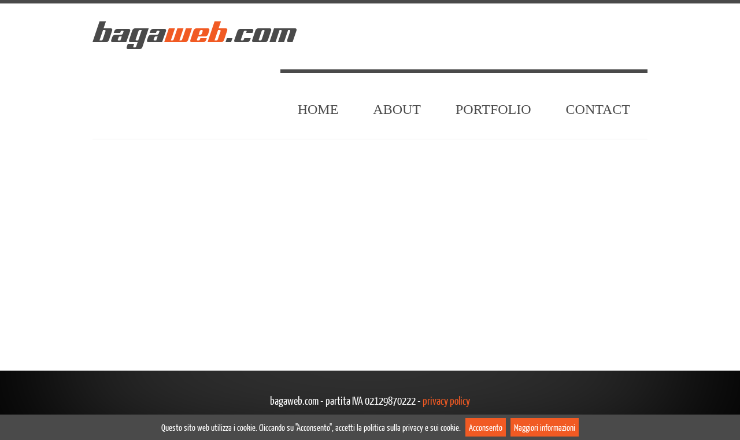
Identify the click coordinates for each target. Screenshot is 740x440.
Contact (598, 109)
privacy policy (446, 400)
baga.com (193, 32)
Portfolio (493, 109)
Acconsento (485, 427)
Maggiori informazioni (544, 427)
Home (318, 109)
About (397, 109)
